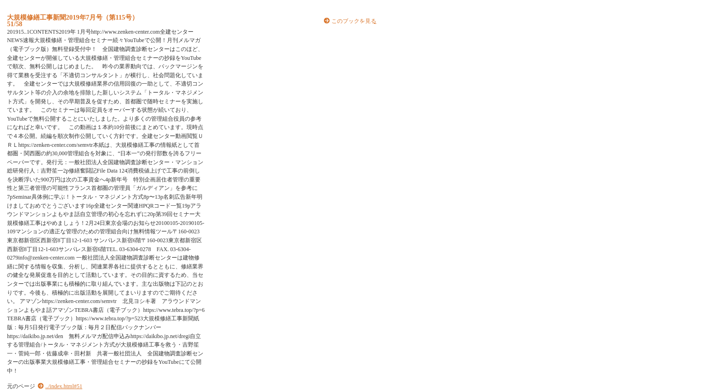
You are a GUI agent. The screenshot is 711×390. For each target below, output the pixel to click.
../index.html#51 (63, 386)
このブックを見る (353, 21)
